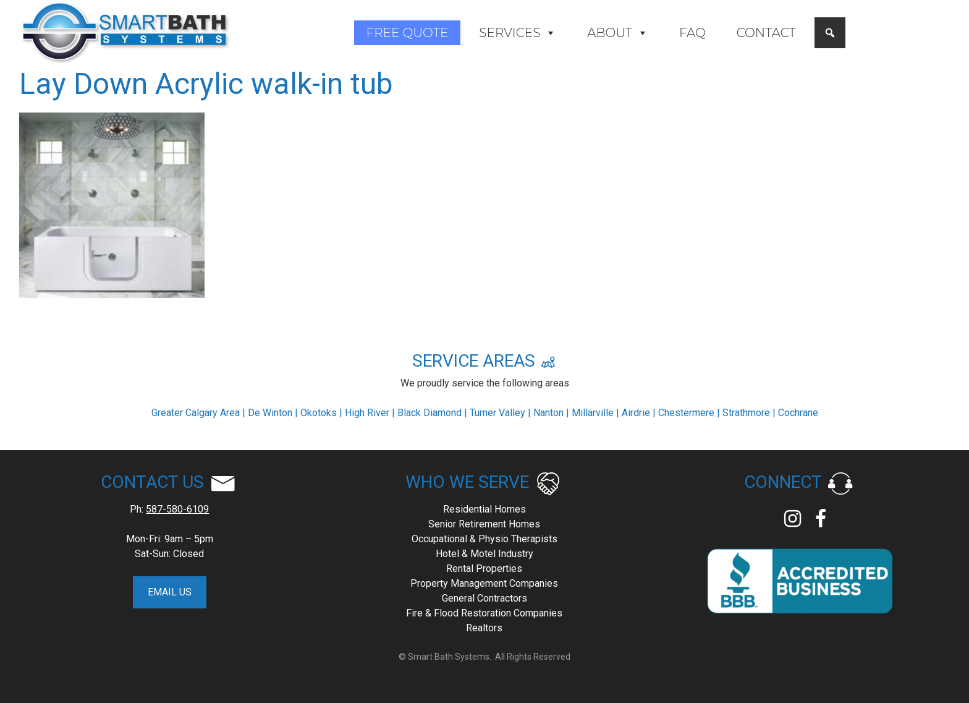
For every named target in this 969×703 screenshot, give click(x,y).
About (617, 32)
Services (517, 32)
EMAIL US (170, 592)
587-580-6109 (177, 509)
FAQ (692, 32)
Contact (766, 32)
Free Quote (407, 32)
